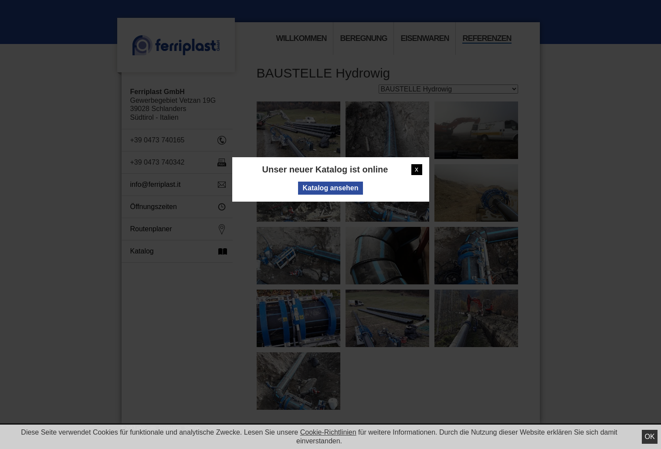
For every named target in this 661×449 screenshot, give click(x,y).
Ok (649, 436)
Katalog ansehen (330, 188)
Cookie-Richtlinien (328, 432)
